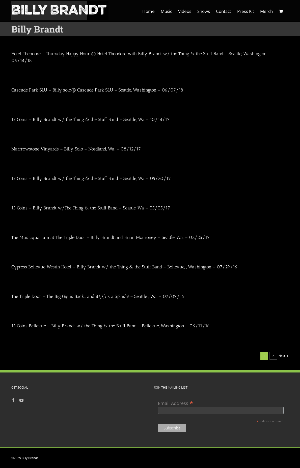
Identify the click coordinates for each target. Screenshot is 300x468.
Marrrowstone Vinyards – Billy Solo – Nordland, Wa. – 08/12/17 (76, 149)
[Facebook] (13, 400)
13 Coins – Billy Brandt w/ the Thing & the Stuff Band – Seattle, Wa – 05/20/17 (91, 178)
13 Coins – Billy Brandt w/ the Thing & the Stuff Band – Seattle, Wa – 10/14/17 (90, 119)
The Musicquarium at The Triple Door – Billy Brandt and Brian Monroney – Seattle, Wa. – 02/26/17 (110, 237)
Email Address (175, 403)
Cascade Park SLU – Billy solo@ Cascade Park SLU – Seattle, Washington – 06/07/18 (97, 90)
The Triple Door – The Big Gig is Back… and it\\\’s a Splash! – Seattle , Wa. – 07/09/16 (97, 296)
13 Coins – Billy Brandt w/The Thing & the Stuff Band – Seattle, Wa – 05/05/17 (90, 208)
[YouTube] (21, 400)
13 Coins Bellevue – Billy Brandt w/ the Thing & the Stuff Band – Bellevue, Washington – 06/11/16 (110, 326)
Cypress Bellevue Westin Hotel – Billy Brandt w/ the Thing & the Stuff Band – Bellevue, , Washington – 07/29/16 (124, 267)
